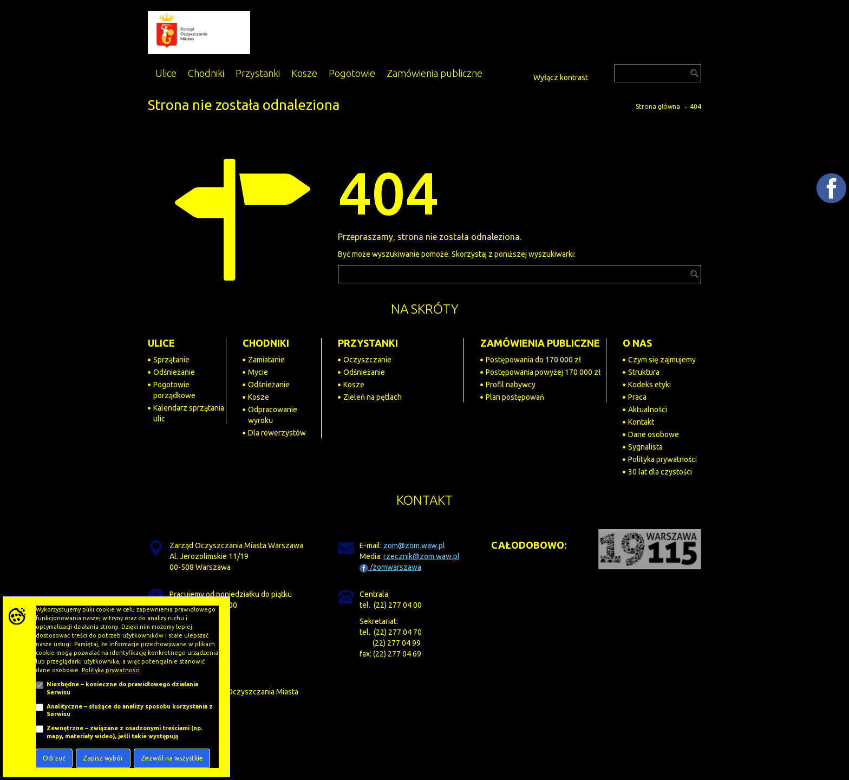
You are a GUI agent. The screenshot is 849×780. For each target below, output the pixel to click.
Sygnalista (645, 447)
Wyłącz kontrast (560, 77)
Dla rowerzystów (277, 432)
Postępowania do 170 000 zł (533, 359)
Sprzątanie (171, 359)
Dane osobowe (653, 434)
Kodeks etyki (649, 384)
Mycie (258, 372)
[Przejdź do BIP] (598, 74)
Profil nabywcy (510, 384)
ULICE (161, 342)
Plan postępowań (515, 397)
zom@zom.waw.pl (414, 545)
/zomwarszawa (390, 567)
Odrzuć (54, 758)
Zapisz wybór (103, 758)
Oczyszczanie (367, 359)
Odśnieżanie (174, 372)
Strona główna (658, 106)
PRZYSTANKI (368, 342)
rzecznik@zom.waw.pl (421, 556)
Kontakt (641, 422)
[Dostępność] (524, 76)
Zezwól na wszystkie (172, 758)
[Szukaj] (658, 73)
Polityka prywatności (662, 459)
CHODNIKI (266, 342)
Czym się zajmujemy (662, 359)
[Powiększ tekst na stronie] (511, 75)
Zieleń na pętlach (372, 397)
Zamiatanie (266, 359)
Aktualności (647, 409)
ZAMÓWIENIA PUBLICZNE (540, 342)
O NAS (637, 342)
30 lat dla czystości (660, 471)
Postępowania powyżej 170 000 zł (543, 372)
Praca (637, 397)
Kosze (258, 397)
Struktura (643, 372)
